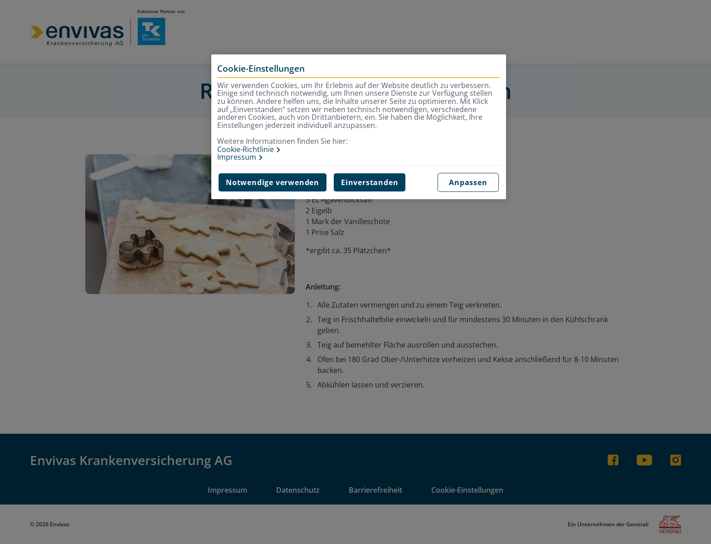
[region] (358, 126)
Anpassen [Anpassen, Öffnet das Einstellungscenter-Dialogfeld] (468, 182)
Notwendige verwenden (272, 182)
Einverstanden (369, 182)
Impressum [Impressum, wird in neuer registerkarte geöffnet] (236, 157)
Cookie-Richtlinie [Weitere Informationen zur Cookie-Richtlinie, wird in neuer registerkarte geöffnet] (245, 150)
